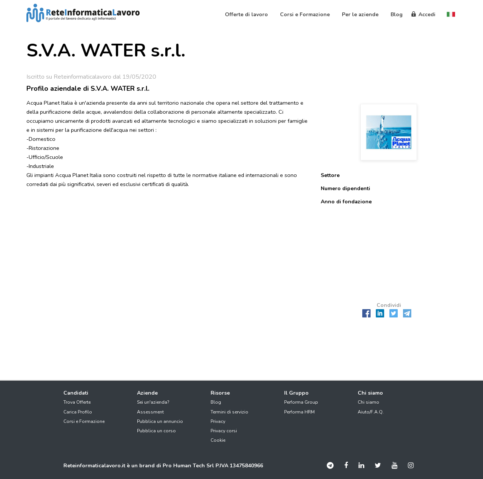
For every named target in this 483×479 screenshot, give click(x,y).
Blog (216, 402)
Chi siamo (368, 402)
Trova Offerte (77, 402)
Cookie (218, 440)
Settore (330, 175)
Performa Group (301, 402)
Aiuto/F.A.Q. (371, 412)
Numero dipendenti (345, 188)
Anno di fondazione (346, 201)
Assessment (150, 412)
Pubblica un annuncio (160, 421)
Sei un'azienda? (153, 402)
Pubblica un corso (156, 431)
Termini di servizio (229, 412)
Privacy (218, 421)
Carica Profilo (77, 412)
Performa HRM (299, 412)
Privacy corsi (224, 431)
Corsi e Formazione (84, 421)
